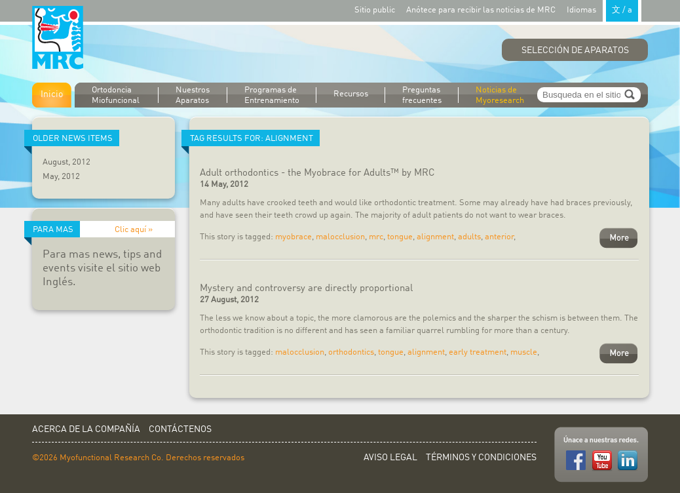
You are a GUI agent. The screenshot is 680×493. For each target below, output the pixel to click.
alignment (435, 237)
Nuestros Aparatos (193, 95)
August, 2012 (66, 162)
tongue (400, 237)
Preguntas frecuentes (422, 95)
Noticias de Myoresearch (500, 95)
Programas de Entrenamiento (271, 95)
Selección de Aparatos (575, 50)
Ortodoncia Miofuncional (116, 95)
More (619, 238)
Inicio (52, 94)
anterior (499, 237)
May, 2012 (61, 176)
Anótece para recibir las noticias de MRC (481, 10)
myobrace (293, 237)
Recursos (350, 94)
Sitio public (374, 10)
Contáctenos (180, 429)
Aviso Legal (390, 457)
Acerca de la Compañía (86, 429)
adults (469, 237)
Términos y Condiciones (481, 457)
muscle (523, 352)
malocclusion (340, 237)
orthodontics (351, 352)
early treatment (477, 352)
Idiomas (604, 9)
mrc (376, 237)
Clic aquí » (134, 230)
